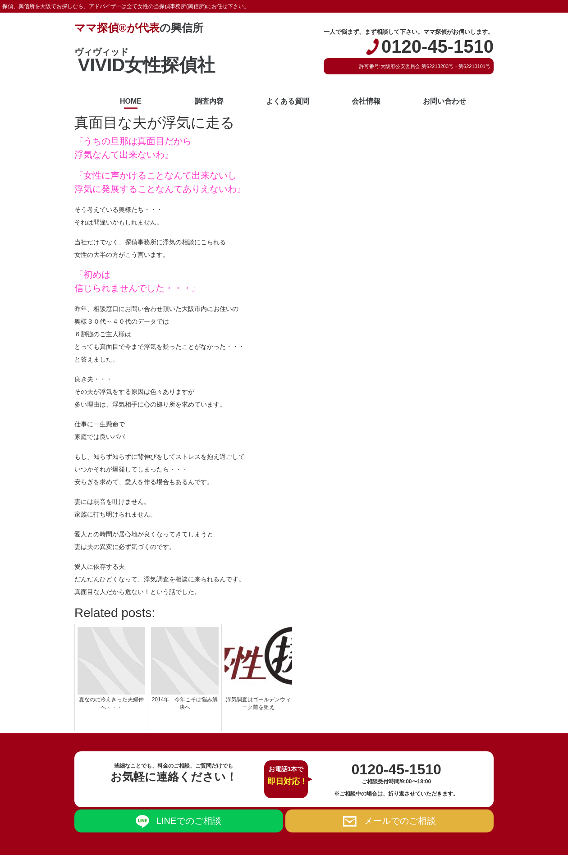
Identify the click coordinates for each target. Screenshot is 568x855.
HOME (131, 101)
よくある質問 (287, 101)
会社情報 (366, 101)
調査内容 (209, 101)
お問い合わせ (444, 101)
